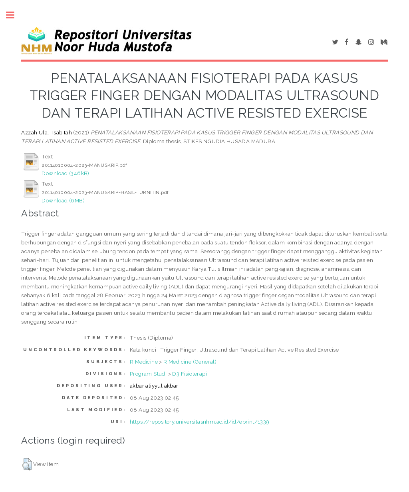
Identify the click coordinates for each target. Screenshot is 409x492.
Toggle (14, 15)
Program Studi (148, 373)
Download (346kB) (65, 173)
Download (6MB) (63, 200)
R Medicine (144, 361)
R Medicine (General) (189, 361)
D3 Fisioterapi (189, 373)
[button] (27, 464)
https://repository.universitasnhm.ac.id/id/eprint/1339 (200, 421)
